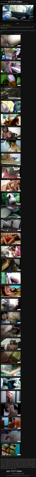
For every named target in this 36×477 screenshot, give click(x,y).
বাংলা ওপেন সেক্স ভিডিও (16, 467)
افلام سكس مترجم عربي (25, 475)
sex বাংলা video (9, 475)
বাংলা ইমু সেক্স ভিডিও (25, 466)
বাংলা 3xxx (6, 462)
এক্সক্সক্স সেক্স (3, 461)
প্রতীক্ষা (4, 30)
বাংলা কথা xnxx (23, 467)
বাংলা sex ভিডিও (28, 462)
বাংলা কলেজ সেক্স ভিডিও (12, 468)
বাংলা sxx (2, 463)
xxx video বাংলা (15, 460)
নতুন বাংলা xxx (22, 461)
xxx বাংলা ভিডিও (32, 460)
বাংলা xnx (19, 463)
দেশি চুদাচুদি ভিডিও (8, 461)
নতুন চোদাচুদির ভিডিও (16, 461)
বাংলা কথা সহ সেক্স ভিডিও (30, 467)
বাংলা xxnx (33, 463)
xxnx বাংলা (5, 460)
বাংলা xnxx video (28, 463)
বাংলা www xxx (7, 463)
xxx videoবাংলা (20, 460)
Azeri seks (19, 475)
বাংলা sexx (33, 462)
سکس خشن (14, 475)
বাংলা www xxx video (13, 463)
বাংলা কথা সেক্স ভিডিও (4, 468)
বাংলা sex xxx (22, 462)
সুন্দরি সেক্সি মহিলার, (17, 30)
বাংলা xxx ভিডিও (8, 466)
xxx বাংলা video (26, 460)
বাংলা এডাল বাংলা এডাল (7, 467)
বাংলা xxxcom (18, 466)
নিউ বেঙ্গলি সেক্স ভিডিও (30, 461)
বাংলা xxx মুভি (13, 466)
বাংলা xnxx (23, 463)
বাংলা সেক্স (7, 30)
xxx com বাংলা (9, 460)
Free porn (3, 3)
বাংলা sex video (16, 462)
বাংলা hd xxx (11, 462)
